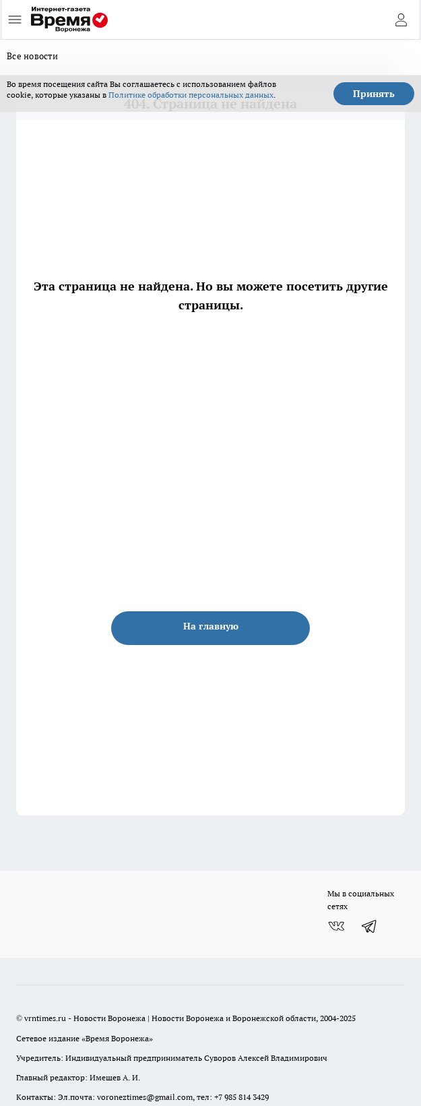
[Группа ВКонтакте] (336, 926)
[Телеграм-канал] (370, 926)
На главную (210, 626)
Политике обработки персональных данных (190, 95)
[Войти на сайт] (400, 19)
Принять (374, 94)
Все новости (32, 56)
